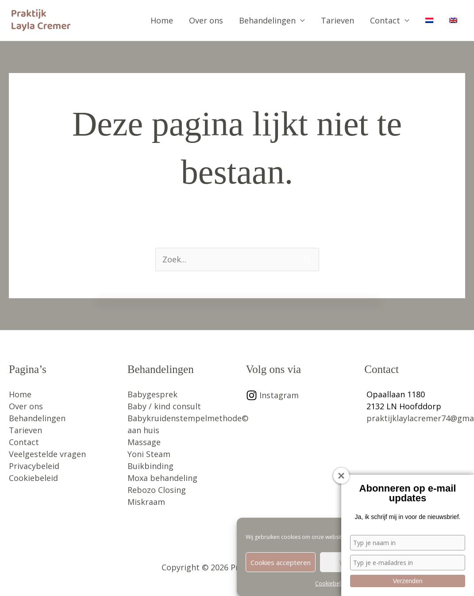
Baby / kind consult (164, 406)
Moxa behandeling (162, 478)
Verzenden (408, 580)
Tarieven (337, 20)
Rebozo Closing (156, 489)
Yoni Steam (148, 454)
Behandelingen (267, 20)
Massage (144, 442)
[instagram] (272, 395)
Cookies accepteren (280, 562)
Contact (385, 20)
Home (161, 20)
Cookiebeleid (332, 584)
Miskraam (146, 501)
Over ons (206, 20)
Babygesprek (152, 394)
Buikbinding (150, 466)
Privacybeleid (34, 466)
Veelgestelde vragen (47, 454)
